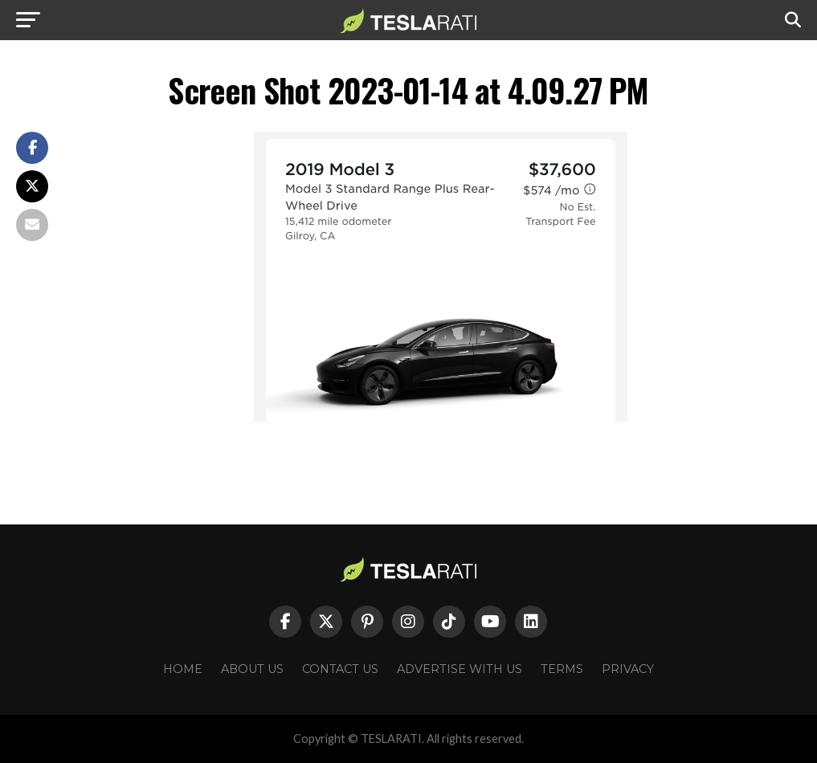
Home (182, 669)
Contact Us (340, 669)
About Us (252, 669)
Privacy (628, 669)
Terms (562, 669)
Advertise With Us (459, 669)
